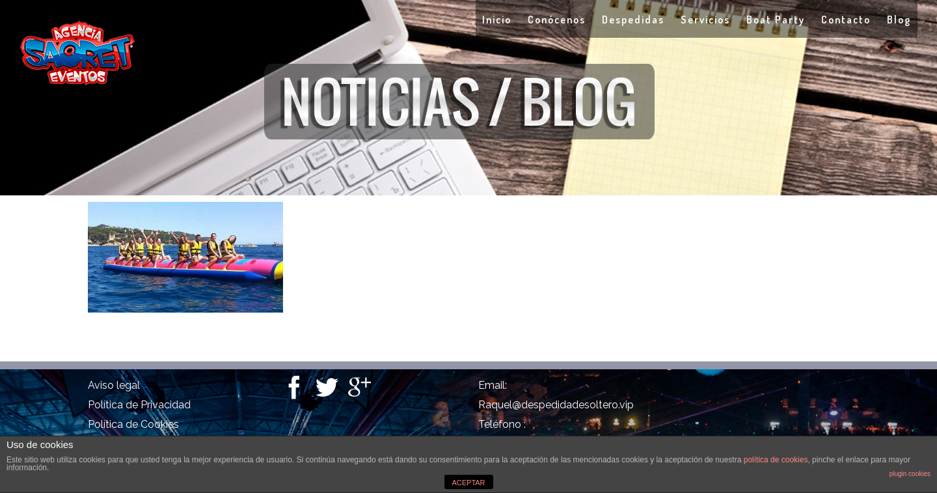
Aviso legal (114, 385)
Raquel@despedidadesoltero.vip (556, 405)
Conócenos (557, 19)
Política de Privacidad (139, 405)
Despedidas (633, 19)
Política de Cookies (133, 424)
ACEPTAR (468, 482)
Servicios (705, 19)
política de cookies (776, 459)
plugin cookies (909, 473)
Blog (899, 19)
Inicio (496, 19)
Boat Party (775, 19)
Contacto (846, 19)
